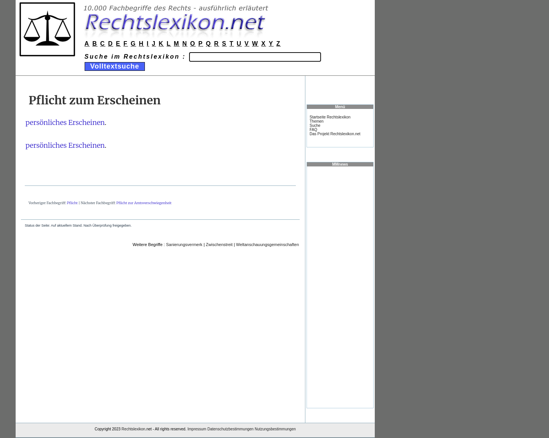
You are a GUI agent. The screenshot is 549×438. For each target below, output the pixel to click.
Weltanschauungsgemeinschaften (267, 244)
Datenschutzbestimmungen (230, 429)
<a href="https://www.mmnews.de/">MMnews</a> (340, 287)
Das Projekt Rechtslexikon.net (335, 134)
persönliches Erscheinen (65, 122)
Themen (317, 121)
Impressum (197, 429)
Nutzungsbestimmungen (275, 429)
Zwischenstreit (219, 244)
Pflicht (72, 203)
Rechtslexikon (133, 429)
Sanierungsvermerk (184, 244)
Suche (315, 125)
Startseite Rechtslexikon (330, 117)
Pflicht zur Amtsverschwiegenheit (144, 203)
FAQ (313, 130)
